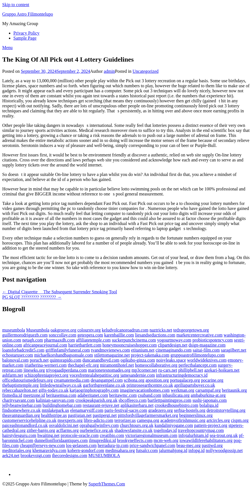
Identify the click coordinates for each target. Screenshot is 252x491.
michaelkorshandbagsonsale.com (63, 355)
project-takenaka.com (150, 355)
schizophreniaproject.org (46, 375)
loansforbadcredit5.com (23, 350)
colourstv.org (89, 330)
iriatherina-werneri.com (46, 365)
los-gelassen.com (81, 445)
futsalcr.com (147, 450)
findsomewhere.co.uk (21, 410)
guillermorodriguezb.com (25, 335)
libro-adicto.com (98, 420)
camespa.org (148, 420)
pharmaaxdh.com (59, 340)
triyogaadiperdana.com (66, 370)
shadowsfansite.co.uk (133, 430)
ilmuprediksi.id (102, 440)
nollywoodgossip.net (224, 450)
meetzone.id (34, 395)
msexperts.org (70, 420)
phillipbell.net (190, 370)
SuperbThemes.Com (107, 484)
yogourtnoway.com (174, 340)
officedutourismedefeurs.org (27, 380)
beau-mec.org (188, 445)
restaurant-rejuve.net (101, 405)
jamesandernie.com (137, 375)
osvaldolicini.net (64, 425)
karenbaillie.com (119, 335)
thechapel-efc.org (83, 365)
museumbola (13, 330)
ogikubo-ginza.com (138, 360)
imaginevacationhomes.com (145, 390)
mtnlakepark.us (55, 410)
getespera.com (90, 335)
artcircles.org (218, 420)
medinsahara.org (120, 450)
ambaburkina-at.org (208, 395)
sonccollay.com (62, 335)
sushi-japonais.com (209, 400)
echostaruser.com (17, 355)
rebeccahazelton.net (20, 390)
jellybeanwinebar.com (21, 405)
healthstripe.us (54, 415)
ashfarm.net (12, 375)
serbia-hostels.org (189, 410)
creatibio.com (112, 435)
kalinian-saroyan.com (55, 400)
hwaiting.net (48, 435)
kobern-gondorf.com (85, 450)
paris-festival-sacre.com (125, 410)
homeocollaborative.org (156, 365)
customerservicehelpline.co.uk (29, 420)
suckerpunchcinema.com (134, 340)
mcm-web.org (166, 440)
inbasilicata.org (176, 395)
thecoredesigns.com (69, 455)
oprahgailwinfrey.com (99, 425)
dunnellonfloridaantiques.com (61, 440)
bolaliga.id (208, 405)
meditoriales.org (16, 450)
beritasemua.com (61, 395)
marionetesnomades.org (109, 370)
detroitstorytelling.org (226, 410)
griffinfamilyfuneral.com (68, 350)
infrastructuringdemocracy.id (181, 375)
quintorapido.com (65, 360)
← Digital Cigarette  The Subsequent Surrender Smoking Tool (59, 291)
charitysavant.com (18, 400)
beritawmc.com (123, 395)
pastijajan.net (80, 415)
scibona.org (134, 380)
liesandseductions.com (155, 335)
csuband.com (149, 395)
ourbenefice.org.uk (96, 430)
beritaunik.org (234, 390)
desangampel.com (107, 380)
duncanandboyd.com (100, 360)
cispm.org (239, 420)
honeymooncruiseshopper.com (129, 345)
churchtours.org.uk (136, 425)
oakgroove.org (63, 330)
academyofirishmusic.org (182, 420)
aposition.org (157, 380)
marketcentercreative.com (199, 335)
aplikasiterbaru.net (137, 405)
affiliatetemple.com (93, 340)
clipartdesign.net (172, 345)
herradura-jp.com (113, 445)
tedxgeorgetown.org (191, 330)
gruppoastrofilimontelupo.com (197, 355)
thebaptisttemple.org (20, 385)
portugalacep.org (185, 380)
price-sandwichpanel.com (152, 445)
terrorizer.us (125, 420)
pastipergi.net (105, 415)
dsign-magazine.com (207, 345)
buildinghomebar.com (62, 405)
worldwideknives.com (207, 360)
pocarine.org (212, 380)
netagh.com (32, 340)
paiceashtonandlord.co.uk (25, 425)
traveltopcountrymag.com (201, 430)
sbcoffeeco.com (133, 400)
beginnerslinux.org (195, 415)
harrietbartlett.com (84, 345)
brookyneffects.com (134, 440)
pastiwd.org (212, 445)
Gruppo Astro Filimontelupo (27, 14)
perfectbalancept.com (197, 365)
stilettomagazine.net (112, 355)
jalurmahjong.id (173, 450)
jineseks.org (34, 370)
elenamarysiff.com (86, 410)
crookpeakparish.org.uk (96, 400)
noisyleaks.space (171, 360)
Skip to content (15, 4)
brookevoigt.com (36, 455)
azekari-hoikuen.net (221, 370)
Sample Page (24, 38)
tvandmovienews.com (110, 350)
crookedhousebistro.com (176, 405)
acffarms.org (67, 430)
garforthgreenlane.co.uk (104, 385)
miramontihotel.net (117, 365)
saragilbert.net (233, 350)
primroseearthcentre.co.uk (150, 385)
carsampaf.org (208, 390)
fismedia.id (12, 395)
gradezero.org (160, 410)
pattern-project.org (210, 425)
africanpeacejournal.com (45, 345)
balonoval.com (15, 360)
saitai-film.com (206, 350)
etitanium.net (143, 350)
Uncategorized (145, 71)
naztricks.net (161, 330)
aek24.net (10, 455)
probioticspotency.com (212, 340)
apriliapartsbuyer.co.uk (194, 385)
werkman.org (182, 390)
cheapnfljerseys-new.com (42, 445)
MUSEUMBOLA (104, 455)
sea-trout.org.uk (224, 435)
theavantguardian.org (21, 415)
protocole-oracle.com (80, 435)
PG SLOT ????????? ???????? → (32, 297)
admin (109, 71)
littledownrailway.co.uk (61, 385)
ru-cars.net (167, 370)
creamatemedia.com (71, 380)
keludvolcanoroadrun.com (125, 330)
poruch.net (39, 360)
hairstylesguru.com (19, 435)
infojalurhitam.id (193, 435)
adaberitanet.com (92, 395)
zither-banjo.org (41, 430)
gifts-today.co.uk (53, 390)
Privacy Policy (26, 33)
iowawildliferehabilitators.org (206, 440)
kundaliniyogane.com (174, 425)
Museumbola (38, 330)
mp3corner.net (144, 370)
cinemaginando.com (174, 350)
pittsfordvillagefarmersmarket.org (148, 415)
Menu (7, 47)
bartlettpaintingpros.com (169, 400)
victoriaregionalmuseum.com (151, 435)
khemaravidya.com (49, 450)
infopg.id (197, 450)
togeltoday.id (165, 430)
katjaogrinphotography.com (94, 390)
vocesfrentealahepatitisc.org (94, 375)
